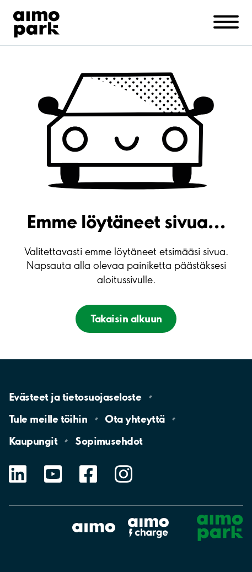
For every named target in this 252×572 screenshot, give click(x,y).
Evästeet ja (75, 396)
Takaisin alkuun (126, 318)
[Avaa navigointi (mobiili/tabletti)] (226, 21)
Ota (135, 418)
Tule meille (48, 418)
